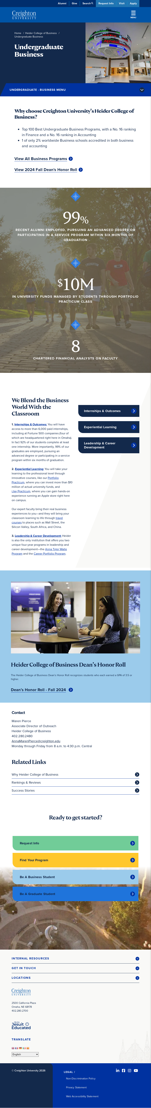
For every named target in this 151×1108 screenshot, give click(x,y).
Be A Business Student (37, 877)
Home (17, 33)
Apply (133, 3)
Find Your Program (34, 860)
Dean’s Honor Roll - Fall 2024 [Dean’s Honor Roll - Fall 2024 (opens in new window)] (38, 689)
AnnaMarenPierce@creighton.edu (36, 741)
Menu (133, 15)
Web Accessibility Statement (82, 1096)
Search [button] (87, 3)
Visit (122, 3)
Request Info (106, 3)
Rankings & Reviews (26, 782)
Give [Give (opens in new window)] (74, 3)
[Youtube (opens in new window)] (135, 1070)
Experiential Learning (100, 427)
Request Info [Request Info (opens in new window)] (29, 843)
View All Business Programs (40, 158)
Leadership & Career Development (99, 445)
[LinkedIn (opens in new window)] (118, 1070)
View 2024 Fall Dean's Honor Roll (45, 169)
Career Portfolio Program (50, 553)
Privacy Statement (76, 1087)
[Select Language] (25, 1054)
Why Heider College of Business (35, 774)
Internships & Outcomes (102, 411)
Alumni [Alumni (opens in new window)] (62, 3)
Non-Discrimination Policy (80, 1079)
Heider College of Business (41, 33)
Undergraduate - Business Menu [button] (38, 90)
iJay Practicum (21, 491)
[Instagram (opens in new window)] (129, 1070)
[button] (75, 958)
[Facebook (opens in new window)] (124, 1070)
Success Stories (23, 790)
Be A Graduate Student (37, 893)
